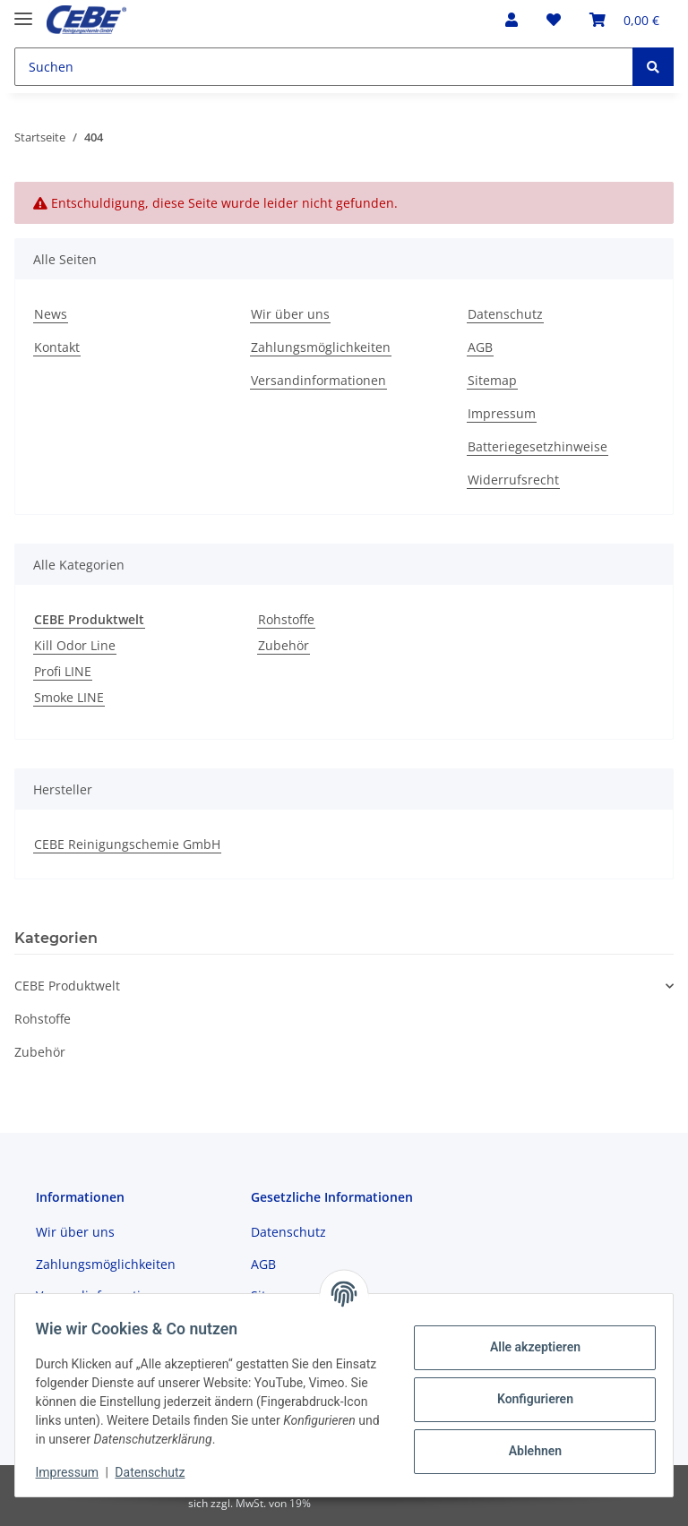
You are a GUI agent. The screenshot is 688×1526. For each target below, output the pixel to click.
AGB (480, 347)
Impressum (502, 413)
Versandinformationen (318, 380)
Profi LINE (62, 671)
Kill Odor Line (75, 645)
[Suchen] (323, 66)
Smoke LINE (69, 697)
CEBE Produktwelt (67, 985)
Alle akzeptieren (526, 1347)
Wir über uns (290, 313)
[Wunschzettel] (553, 20)
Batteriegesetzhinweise (537, 446)
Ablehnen (526, 1451)
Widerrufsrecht (513, 479)
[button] (511, 20)
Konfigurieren (526, 1399)
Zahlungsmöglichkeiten (321, 347)
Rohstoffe (286, 619)
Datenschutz (505, 313)
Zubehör (283, 645)
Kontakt (57, 347)
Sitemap (492, 380)
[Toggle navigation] (23, 11)
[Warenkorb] (624, 20)
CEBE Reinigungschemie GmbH (127, 844)
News (50, 313)
